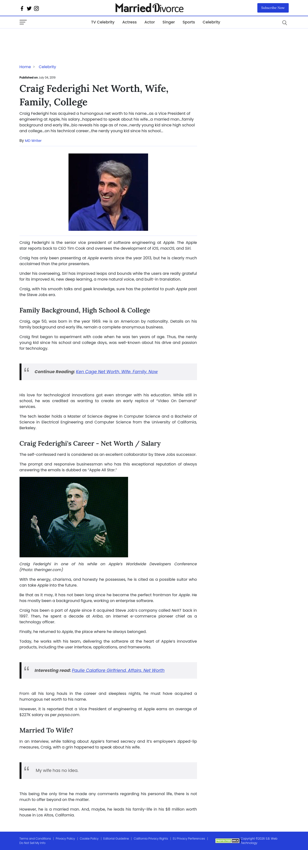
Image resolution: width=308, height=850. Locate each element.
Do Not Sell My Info (33, 843)
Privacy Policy (65, 838)
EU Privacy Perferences (189, 838)
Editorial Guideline (116, 838)
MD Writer (33, 140)
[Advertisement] (58, 38)
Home (25, 67)
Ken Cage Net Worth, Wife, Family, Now (117, 372)
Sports (189, 22)
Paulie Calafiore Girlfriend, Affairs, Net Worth (118, 670)
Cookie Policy (89, 838)
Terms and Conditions (35, 838)
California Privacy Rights (151, 838)
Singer (169, 22)
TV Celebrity (103, 22)
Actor (149, 22)
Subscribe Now (273, 8)
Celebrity (211, 22)
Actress (129, 22)
